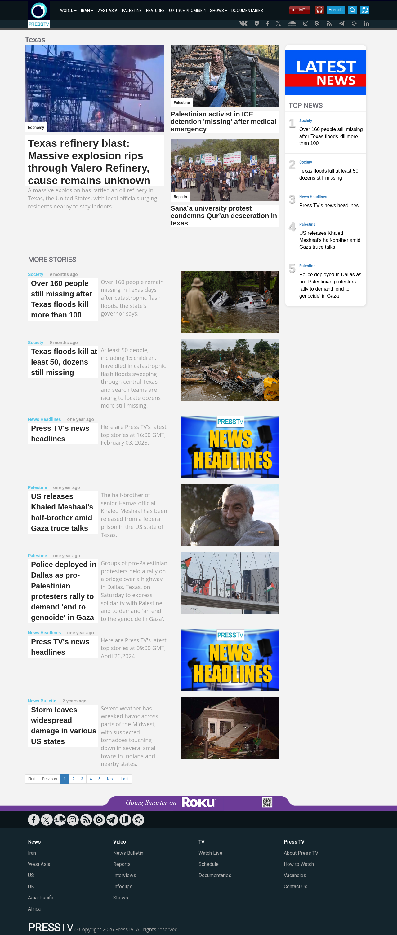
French (336, 9)
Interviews (124, 875)
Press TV (294, 842)
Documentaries (214, 875)
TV (201, 842)
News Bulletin (128, 853)
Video (119, 842)
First (32, 779)
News (34, 842)
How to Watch (299, 864)
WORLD (68, 10)
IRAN (87, 10)
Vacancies (295, 875)
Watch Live (210, 853)
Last (125, 779)
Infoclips (122, 886)
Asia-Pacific (41, 898)
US (31, 875)
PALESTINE (132, 10)
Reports (122, 864)
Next (111, 779)
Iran (32, 853)
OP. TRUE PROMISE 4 (187, 10)
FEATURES (155, 10)
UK (31, 886)
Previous (49, 779)
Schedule (208, 864)
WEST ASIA (107, 10)
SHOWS (218, 10)
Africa (34, 909)
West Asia (39, 864)
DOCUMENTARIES (247, 10)
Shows (120, 898)
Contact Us (295, 886)
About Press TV (301, 853)
